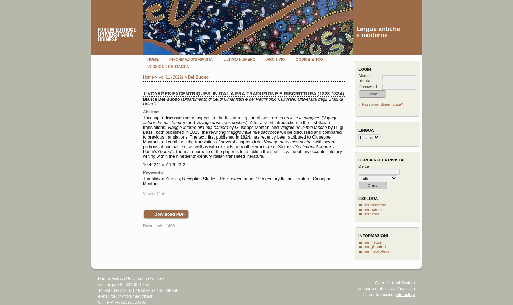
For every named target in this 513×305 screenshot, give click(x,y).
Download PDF (169, 214)
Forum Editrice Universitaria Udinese (131, 278)
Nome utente (364, 78)
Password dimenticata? (383, 104)
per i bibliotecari (378, 251)
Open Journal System (395, 283)
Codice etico (309, 59)
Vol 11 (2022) (171, 77)
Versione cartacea (168, 66)
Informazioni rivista (191, 59)
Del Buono (198, 77)
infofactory (405, 294)
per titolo (371, 214)
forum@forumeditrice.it (132, 296)
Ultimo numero (239, 59)
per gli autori (375, 246)
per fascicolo (375, 205)
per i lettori (373, 242)
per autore (373, 209)
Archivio (275, 59)
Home (153, 59)
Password (368, 86)
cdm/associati (402, 288)
